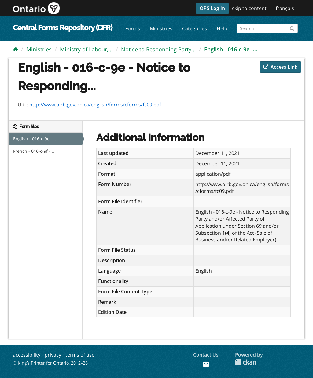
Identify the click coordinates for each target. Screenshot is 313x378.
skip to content (249, 8)
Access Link (280, 67)
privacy (53, 354)
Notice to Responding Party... (158, 49)
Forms (132, 28)
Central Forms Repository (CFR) (62, 27)
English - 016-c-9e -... (230, 49)
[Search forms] (267, 28)
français (285, 8)
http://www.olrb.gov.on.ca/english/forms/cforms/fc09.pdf (95, 104)
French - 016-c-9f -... (33, 151)
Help (222, 28)
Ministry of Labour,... (86, 49)
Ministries (161, 28)
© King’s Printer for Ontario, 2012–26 (50, 363)
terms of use (79, 354)
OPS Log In (212, 8)
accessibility (26, 354)
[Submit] (292, 27)
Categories (194, 28)
